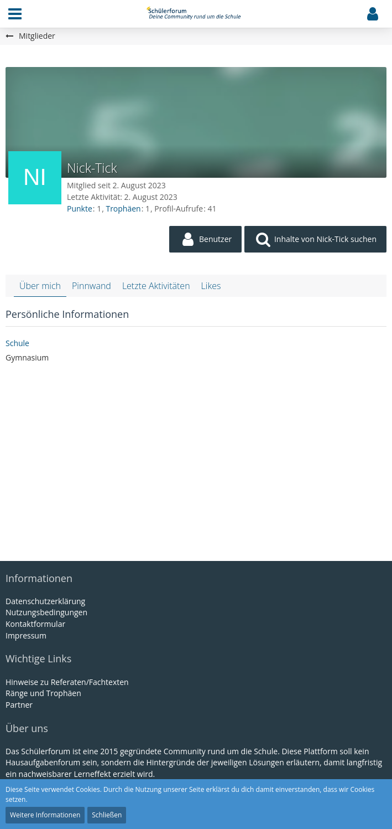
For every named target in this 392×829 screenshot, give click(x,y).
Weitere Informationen (45, 815)
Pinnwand (91, 286)
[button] (15, 14)
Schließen (107, 815)
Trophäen (123, 208)
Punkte (79, 208)
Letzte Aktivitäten (156, 286)
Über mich (40, 286)
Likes (211, 286)
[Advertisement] (196, 457)
